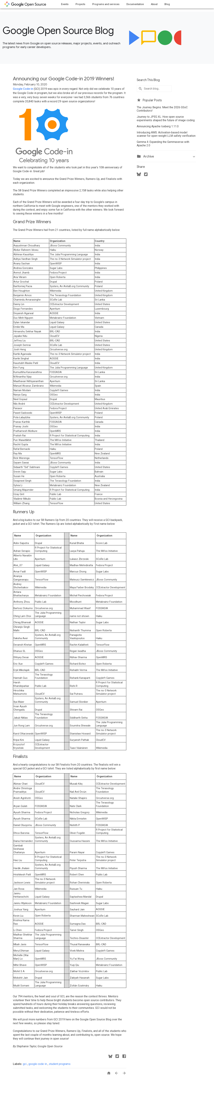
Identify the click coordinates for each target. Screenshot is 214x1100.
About (154, 4)
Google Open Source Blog (58, 30)
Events (65, 4)
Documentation (135, 4)
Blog (167, 4)
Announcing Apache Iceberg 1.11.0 (158, 126)
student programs (59, 1064)
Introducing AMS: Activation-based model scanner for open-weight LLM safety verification (166, 134)
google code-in (38, 1064)
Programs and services (105, 4)
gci (25, 1064)
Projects (80, 4)
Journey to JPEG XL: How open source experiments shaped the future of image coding (166, 118)
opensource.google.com (25, 4)
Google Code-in (23, 88)
